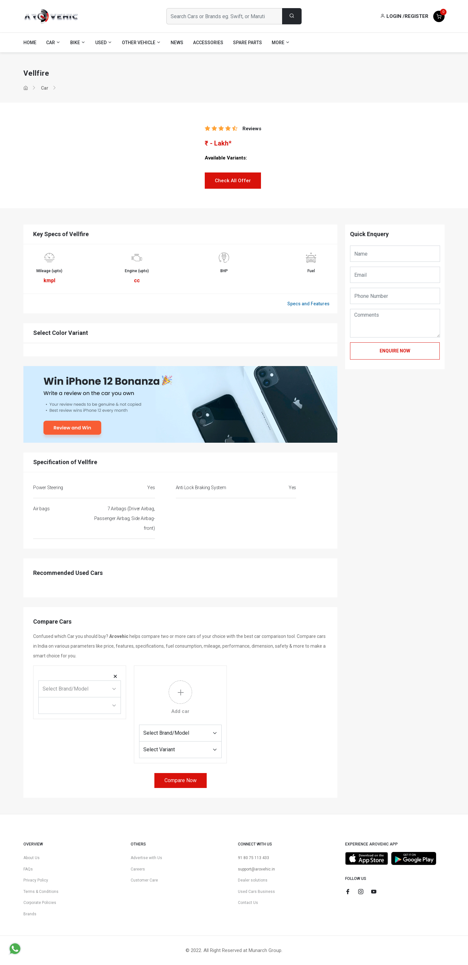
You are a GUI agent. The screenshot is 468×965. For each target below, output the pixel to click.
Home (29, 42)
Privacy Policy (35, 880)
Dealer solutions (252, 880)
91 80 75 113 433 (253, 858)
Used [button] (103, 42)
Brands (29, 914)
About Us (31, 858)
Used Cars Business (256, 891)
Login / (392, 16)
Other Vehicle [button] (141, 42)
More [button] (281, 42)
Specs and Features (308, 303)
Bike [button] (77, 42)
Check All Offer (233, 181)
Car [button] (53, 42)
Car (44, 88)
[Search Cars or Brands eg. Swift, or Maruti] (224, 16)
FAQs (28, 869)
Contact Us (248, 902)
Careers (138, 869)
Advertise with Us (146, 858)
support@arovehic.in (256, 869)
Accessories (208, 42)
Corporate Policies (39, 902)
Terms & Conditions (40, 891)
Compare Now (180, 780)
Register (416, 16)
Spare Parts (247, 42)
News (177, 42)
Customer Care (144, 880)
